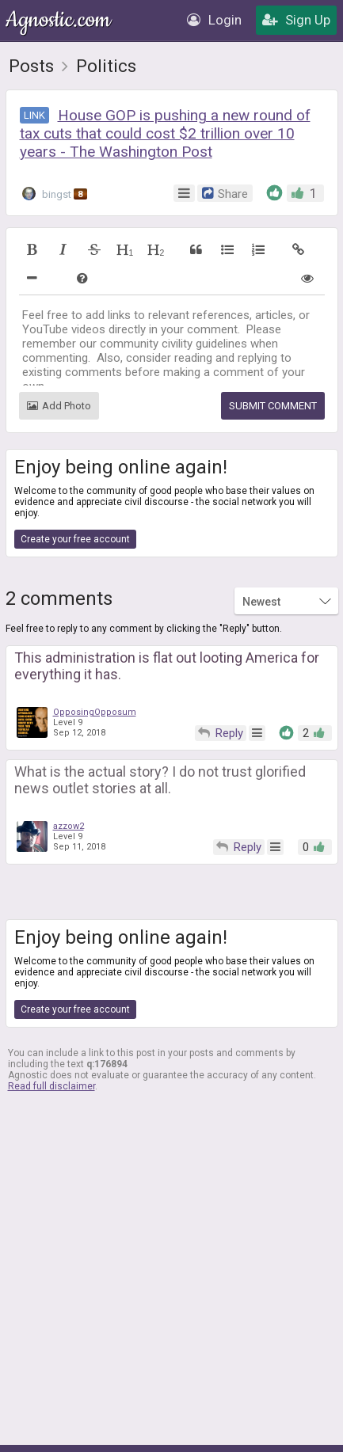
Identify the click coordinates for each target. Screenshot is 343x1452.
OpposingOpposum (94, 712)
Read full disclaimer (51, 1086)
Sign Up (296, 20)
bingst (54, 193)
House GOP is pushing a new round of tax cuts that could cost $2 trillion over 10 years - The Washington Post (165, 133)
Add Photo (59, 406)
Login (214, 20)
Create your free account (75, 539)
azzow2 (68, 826)
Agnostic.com (59, 20)
